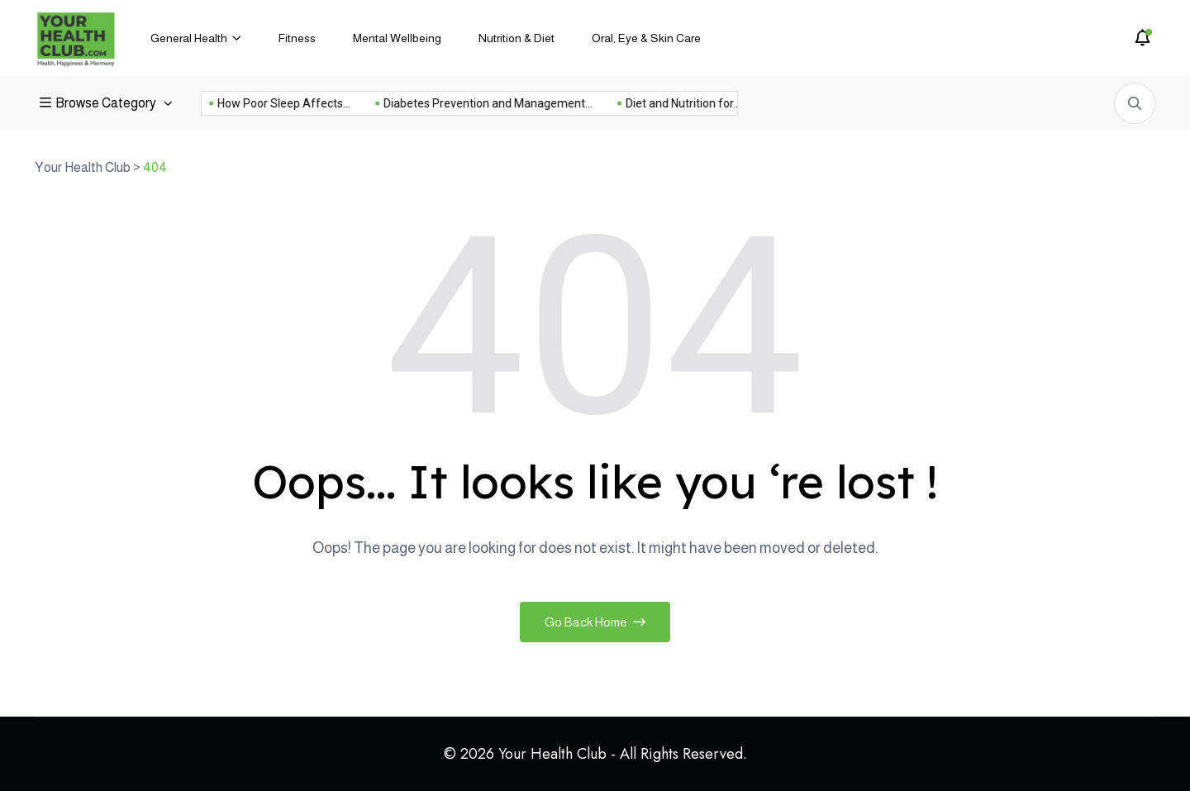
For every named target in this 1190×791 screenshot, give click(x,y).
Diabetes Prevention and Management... (469, 103)
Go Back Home (595, 622)
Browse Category (99, 103)
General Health (188, 38)
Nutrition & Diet (516, 38)
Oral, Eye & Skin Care (646, 38)
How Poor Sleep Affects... (264, 103)
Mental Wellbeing (397, 38)
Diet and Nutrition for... (664, 103)
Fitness (297, 38)
